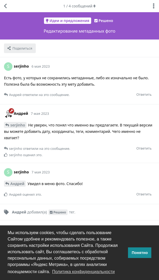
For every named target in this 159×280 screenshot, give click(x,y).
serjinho (17, 125)
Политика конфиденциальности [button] (83, 271)
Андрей (17, 183)
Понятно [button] (140, 253)
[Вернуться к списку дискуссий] (5, 6)
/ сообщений (79, 5)
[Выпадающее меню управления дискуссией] (153, 6)
